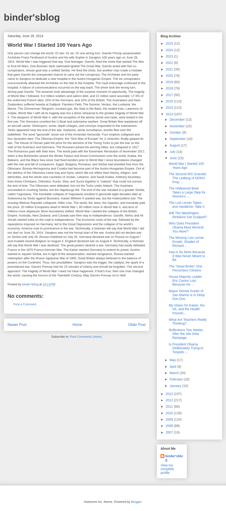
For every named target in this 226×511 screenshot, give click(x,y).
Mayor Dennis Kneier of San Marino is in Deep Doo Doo (187, 295)
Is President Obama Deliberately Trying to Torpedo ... (186, 348)
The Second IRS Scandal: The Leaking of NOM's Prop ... (188, 178)
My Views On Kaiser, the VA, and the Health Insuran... (187, 309)
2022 (170, 63)
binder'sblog (32, 17)
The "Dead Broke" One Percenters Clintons (185, 268)
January (176, 386)
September (178, 139)
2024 (170, 50)
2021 (170, 69)
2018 (170, 88)
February (177, 379)
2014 (170, 114)
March (175, 373)
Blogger (136, 501)
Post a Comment (24, 304)
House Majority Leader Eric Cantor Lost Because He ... (185, 280)
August (175, 145)
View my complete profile (167, 469)
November (178, 126)
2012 (170, 400)
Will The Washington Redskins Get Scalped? (188, 215)
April (173, 366)
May (173, 360)
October (176, 132)
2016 (170, 101)
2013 (170, 394)
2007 (170, 432)
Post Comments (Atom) (86, 336)
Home (77, 325)
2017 (170, 95)
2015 (170, 107)
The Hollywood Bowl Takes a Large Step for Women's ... (187, 192)
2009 (170, 419)
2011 (170, 406)
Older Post (136, 325)
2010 (170, 413)
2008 (170, 426)
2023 (170, 56)
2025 (170, 43)
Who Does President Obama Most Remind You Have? (186, 227)
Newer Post (17, 325)
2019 (170, 82)
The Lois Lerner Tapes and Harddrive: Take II (187, 205)
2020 (170, 75)
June (174, 158)
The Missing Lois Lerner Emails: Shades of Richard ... (186, 242)
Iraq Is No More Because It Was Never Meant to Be (187, 256)
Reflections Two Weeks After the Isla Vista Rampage (186, 334)
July (173, 152)
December (178, 119)
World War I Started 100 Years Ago (186, 166)
